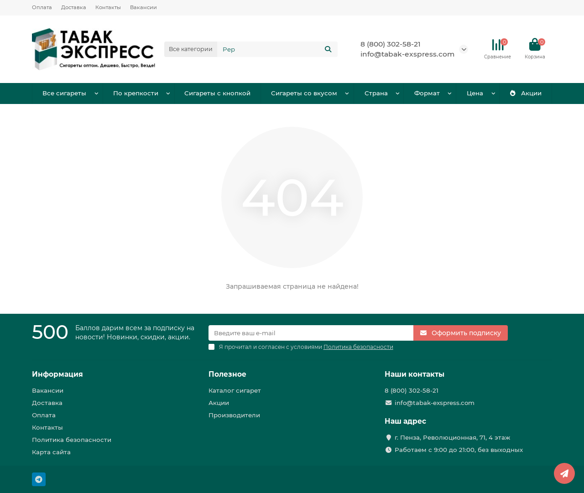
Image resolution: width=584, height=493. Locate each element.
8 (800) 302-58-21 (390, 44)
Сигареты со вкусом (304, 93)
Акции (525, 93)
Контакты (108, 7)
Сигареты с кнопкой (217, 93)
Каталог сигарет (235, 390)
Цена (475, 93)
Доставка (73, 7)
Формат (427, 93)
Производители (234, 415)
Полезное (227, 374)
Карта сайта (51, 452)
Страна (376, 93)
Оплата (42, 7)
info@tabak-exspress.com (407, 54)
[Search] (277, 49)
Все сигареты (64, 93)
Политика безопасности (71, 439)
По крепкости (135, 93)
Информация (57, 374)
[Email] (311, 333)
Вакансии (143, 7)
